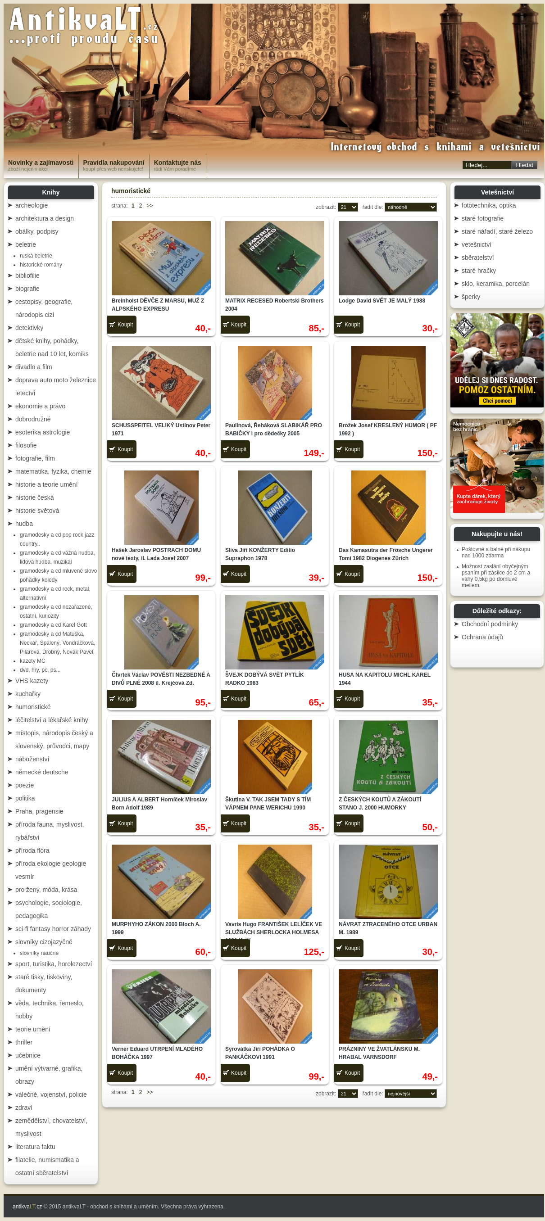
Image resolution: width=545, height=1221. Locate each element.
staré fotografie (483, 218)
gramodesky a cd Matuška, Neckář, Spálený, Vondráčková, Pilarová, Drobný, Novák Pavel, (57, 643)
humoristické (33, 706)
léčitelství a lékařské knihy (51, 720)
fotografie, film (35, 458)
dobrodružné (33, 419)
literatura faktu (35, 1146)
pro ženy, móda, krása (46, 889)
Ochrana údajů (482, 637)
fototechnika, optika (489, 205)
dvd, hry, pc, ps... (40, 670)
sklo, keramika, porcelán (496, 283)
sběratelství (478, 257)
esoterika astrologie (42, 432)
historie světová (37, 510)
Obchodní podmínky (490, 624)
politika (25, 798)
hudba (24, 523)
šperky (471, 296)
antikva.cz (27, 1206)
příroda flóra (32, 850)
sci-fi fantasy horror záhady (53, 928)
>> (149, 206)
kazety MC (32, 661)
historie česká (34, 497)
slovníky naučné (39, 953)
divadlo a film (33, 367)
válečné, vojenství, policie (51, 1094)
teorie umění (32, 1029)
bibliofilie (27, 275)
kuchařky (28, 693)
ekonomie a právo (40, 406)
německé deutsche (41, 772)
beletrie (25, 244)
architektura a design (44, 218)
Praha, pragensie (39, 811)
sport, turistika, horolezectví (53, 964)
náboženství (32, 759)
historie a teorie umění (46, 484)
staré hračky (479, 270)
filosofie (25, 445)
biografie (27, 288)
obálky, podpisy (36, 231)
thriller (23, 1042)
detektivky (29, 327)
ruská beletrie (36, 256)
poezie (24, 785)
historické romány (41, 265)
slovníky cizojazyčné (44, 941)
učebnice (28, 1055)
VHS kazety (31, 680)
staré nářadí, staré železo (497, 231)
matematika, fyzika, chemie (53, 471)
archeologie (31, 205)
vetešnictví (476, 244)
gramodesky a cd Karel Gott (53, 625)
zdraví (23, 1107)
